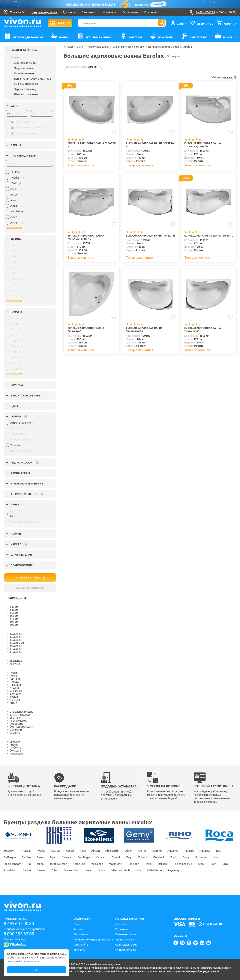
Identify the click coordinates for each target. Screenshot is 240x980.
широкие (15, 741)
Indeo (94, 863)
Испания (15, 699)
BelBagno (40, 857)
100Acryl (10, 850)
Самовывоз (89, 12)
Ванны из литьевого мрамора (32, 78)
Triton (145, 870)
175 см (14, 618)
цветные (15, 717)
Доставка (69, 12)
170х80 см (16, 648)
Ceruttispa (124, 857)
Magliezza (157, 863)
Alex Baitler (126, 850)
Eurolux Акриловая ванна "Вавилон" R (145, 331)
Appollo (176, 850)
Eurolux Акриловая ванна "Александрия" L (87, 238)
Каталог (69, 47)
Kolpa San (137, 863)
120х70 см (16, 633)
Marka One (178, 863)
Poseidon (198, 863)
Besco (74, 857)
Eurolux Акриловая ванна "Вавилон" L (204, 331)
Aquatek (212, 850)
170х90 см (16, 651)
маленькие (16, 753)
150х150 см (17, 642)
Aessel (77, 850)
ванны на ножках (20, 714)
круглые (15, 663)
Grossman (25, 863)
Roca (78, 870)
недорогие (16, 723)
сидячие (15, 732)
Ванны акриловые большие (132, 47)
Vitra (34, 876)
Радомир (73, 876)
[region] (29, 198)
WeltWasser (52, 876)
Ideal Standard (62, 863)
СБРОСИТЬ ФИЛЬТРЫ (30, 587)
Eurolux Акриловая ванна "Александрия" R (204, 145)
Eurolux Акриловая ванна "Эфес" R (151, 238)
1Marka (45, 850)
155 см (14, 612)
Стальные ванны (24, 73)
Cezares (143, 857)
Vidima (199, 870)
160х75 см (16, 645)
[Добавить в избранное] (113, 131)
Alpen (144, 850)
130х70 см (16, 636)
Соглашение (81, 934)
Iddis (42, 863)
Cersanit (104, 857)
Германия (15, 678)
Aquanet (194, 850)
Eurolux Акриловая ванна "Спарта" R (87, 145)
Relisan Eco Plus (31, 870)
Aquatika (10, 857)
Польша (15, 681)
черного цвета (19, 720)
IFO (81, 863)
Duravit (160, 857)
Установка (109, 12)
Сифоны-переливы (26, 83)
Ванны (14, 57)
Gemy (7, 863)
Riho (52, 870)
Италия (14, 687)
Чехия (13, 675)
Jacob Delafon (114, 863)
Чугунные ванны (24, 68)
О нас (77, 924)
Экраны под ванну (25, 89)
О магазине (130, 12)
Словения (16, 690)
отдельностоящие (21, 711)
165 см (14, 615)
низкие (14, 744)
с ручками (16, 729)
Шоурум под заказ (44, 12)
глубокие (15, 747)
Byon (89, 857)
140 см (14, 606)
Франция (15, 684)
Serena (130, 870)
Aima (92, 850)
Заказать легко (124, 939)
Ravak (216, 863)
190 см (14, 621)
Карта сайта (81, 944)
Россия (14, 672)
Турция (14, 696)
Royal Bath (95, 870)
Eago (174, 857)
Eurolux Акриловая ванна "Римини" (87, 331)
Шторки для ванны (26, 94)
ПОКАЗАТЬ (30, 577)
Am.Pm (160, 850)
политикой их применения (23, 961)
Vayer (184, 870)
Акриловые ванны (25, 62)
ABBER (62, 850)
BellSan (59, 857)
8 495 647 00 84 (20, 923)
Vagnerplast (165, 870)
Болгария (15, 693)
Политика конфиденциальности (93, 939)
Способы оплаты (125, 949)
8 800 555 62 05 (20, 934)
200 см (14, 624)
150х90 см (16, 639)
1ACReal (28, 850)
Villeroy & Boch (14, 876)
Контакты (150, 12)
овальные (16, 660)
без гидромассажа (21, 726)
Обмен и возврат (125, 934)
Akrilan (107, 850)
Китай (13, 702)
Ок (36, 969)
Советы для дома (126, 944)
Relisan (8, 870)
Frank (224, 857)
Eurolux (190, 857)
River (64, 870)
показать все (14, 227)
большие (15, 750)
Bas (25, 857)
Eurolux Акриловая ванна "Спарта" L (145, 145)
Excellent (208, 857)
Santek (114, 870)
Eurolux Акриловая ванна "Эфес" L (209, 238)
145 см (14, 609)
